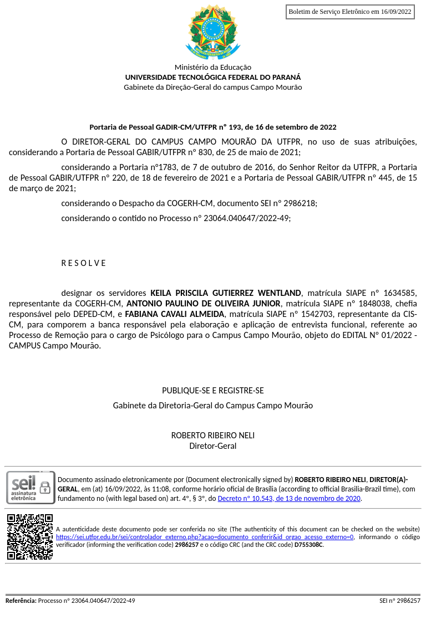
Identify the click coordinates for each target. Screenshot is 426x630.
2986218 (299, 203)
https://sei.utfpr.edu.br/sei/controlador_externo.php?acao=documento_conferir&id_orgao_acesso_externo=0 (204, 537)
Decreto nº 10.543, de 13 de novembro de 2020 (289, 498)
